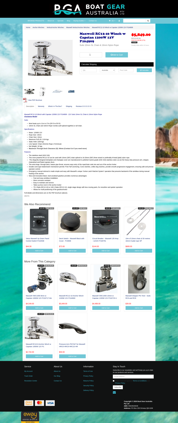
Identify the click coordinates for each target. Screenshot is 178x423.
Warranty (41, 106)
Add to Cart (117, 55)
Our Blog (57, 376)
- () (112, 21)
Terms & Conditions (140, 381)
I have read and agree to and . (131, 382)
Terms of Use (88, 371)
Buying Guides (79, 21)
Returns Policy (88, 381)
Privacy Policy (88, 376)
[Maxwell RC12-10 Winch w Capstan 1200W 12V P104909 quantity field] (91, 54)
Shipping (69, 106)
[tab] (30, 106)
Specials (60, 21)
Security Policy (88, 385)
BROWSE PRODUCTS (36, 21)
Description (30, 106)
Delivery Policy (88, 390)
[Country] (107, 70)
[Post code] (126, 70)
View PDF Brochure (32, 100)
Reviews (83, 106)
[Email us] (114, 392)
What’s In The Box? (55, 106)
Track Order (28, 376)
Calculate (144, 70)
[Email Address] (133, 377)
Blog (68, 21)
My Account (28, 371)
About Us (51, 21)
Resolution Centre (30, 381)
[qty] (89, 70)
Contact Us (93, 21)
